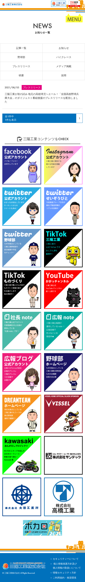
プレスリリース (21, 66)
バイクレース (63, 57)
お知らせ (64, 48)
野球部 (21, 57)
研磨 (21, 75)
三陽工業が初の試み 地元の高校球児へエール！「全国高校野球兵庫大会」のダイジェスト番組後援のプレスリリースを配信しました (42, 97)
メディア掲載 (63, 66)
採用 (63, 75)
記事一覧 (21, 48)
